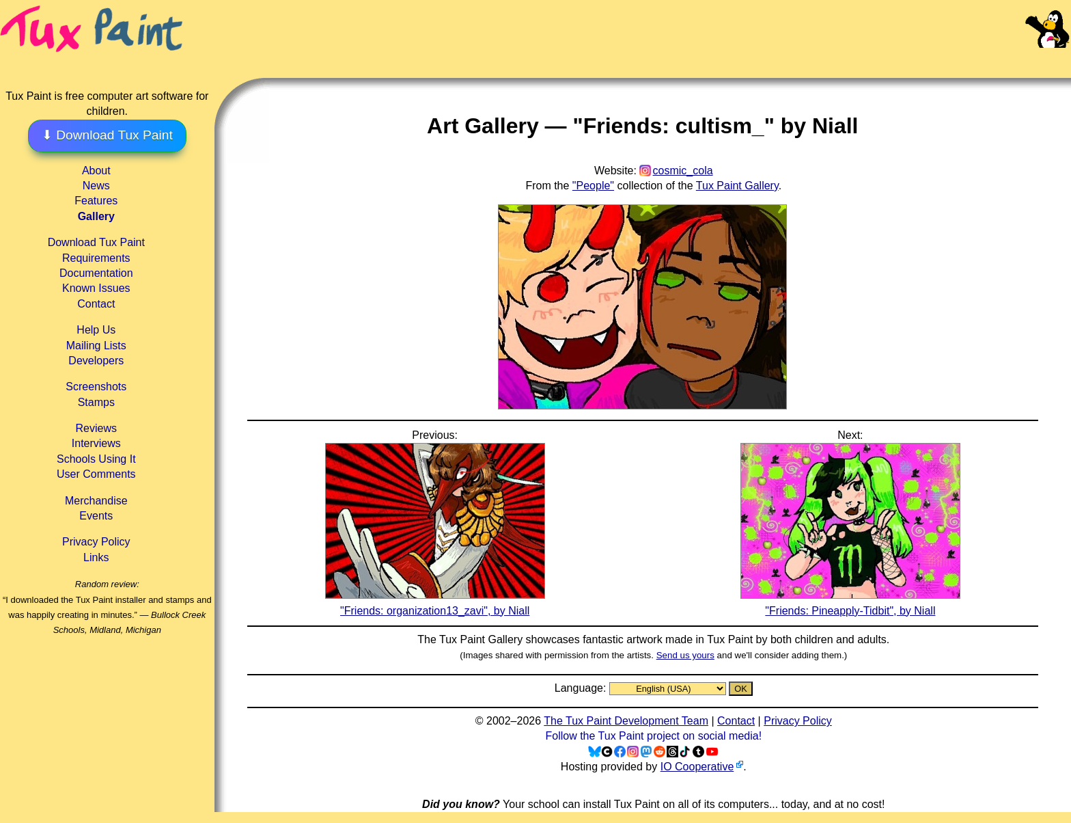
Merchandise (96, 501)
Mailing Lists (96, 345)
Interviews (96, 443)
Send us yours (685, 655)
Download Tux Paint (96, 242)
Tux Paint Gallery (737, 185)
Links (96, 557)
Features (95, 200)
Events (96, 516)
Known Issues (96, 288)
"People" (593, 185)
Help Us (95, 330)
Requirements (96, 258)
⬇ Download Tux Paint (107, 135)
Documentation (96, 273)
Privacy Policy (96, 542)
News (96, 185)
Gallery (96, 216)
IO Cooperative (697, 766)
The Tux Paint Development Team (626, 721)
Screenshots (96, 386)
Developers (96, 360)
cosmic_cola (683, 170)
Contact (96, 304)
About (96, 170)
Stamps (96, 402)
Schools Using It (96, 459)
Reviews (96, 428)
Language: (582, 688)
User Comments (96, 474)
